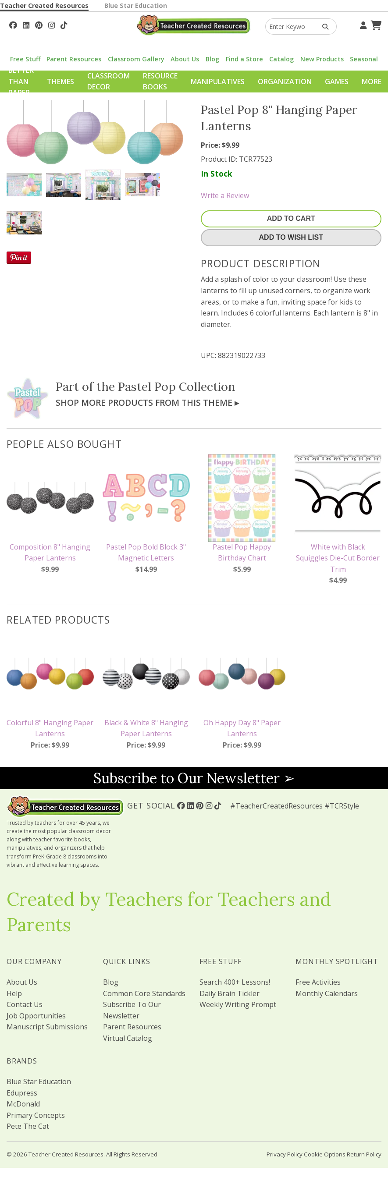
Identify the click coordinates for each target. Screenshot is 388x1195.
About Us (185, 59)
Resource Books (160, 81)
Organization (285, 81)
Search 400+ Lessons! (234, 982)
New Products (322, 59)
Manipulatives (218, 81)
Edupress (22, 1093)
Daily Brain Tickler (229, 993)
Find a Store (244, 59)
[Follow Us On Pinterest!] (39, 24)
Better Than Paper (21, 81)
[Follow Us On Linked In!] (26, 24)
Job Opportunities (36, 1016)
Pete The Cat (28, 1126)
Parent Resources (73, 59)
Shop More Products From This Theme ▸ (147, 402)
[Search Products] (322, 26)
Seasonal (364, 59)
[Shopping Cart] (374, 24)
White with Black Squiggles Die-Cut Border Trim (338, 558)
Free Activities (318, 982)
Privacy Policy (285, 1154)
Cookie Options (324, 1154)
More (371, 81)
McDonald (23, 1104)
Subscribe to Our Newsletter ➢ (194, 778)
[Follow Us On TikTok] (64, 24)
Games (337, 81)
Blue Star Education (135, 5)
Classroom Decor (108, 81)
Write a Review (225, 195)
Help (14, 993)
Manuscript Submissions (47, 1027)
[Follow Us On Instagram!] (51, 24)
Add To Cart (291, 218)
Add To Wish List (291, 237)
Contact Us (25, 1004)
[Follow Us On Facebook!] (13, 24)
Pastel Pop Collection (176, 386)
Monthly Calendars (326, 993)
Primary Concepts (36, 1115)
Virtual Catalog (127, 1038)
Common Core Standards (144, 993)
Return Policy (364, 1154)
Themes (60, 81)
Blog (212, 59)
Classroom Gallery (136, 59)
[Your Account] (362, 24)
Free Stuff (25, 59)
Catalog (281, 59)
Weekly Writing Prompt (237, 1004)
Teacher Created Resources (44, 5)
